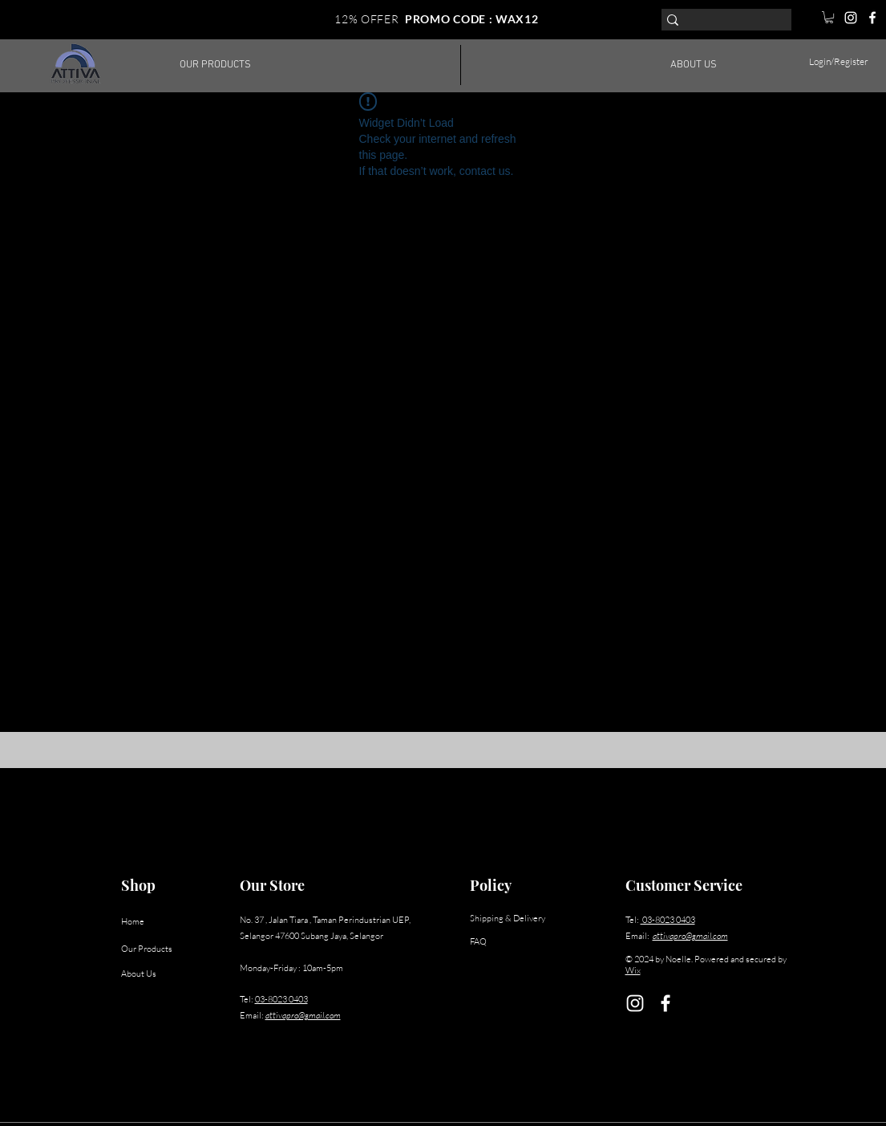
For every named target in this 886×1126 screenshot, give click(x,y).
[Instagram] (851, 18)
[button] (829, 17)
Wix (633, 970)
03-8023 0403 (281, 999)
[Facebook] (872, 18)
